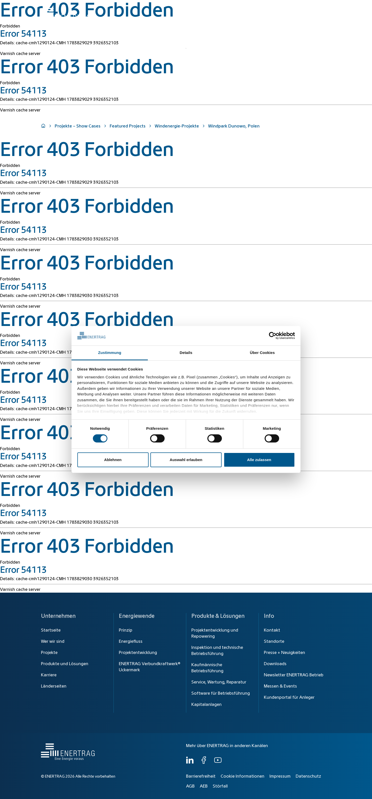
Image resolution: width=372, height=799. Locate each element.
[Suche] (204, 7)
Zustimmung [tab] (109, 352)
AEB (204, 786)
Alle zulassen (259, 460)
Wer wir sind (314, 18)
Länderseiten (53, 686)
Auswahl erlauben (186, 460)
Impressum (280, 776)
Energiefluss (130, 641)
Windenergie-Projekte (177, 126)
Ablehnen (112, 460)
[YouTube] (218, 763)
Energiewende (214, 18)
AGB (190, 786)
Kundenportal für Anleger (289, 697)
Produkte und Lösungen (64, 664)
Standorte (274, 641)
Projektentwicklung (138, 653)
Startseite (51, 630)
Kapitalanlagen (206, 705)
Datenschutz (308, 776)
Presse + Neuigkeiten (284, 653)
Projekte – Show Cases (78, 126)
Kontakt (272, 630)
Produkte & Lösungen (254, 18)
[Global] (306, 7)
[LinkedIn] (190, 763)
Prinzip (125, 630)
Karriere (48, 675)
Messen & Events (280, 686)
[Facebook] (204, 763)
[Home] (67, 14)
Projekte (49, 653)
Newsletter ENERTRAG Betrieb (293, 675)
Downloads (275, 664)
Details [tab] (186, 352)
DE (326, 7)
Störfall (220, 786)
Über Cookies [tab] (262, 352)
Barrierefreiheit (201, 776)
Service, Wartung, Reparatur (218, 682)
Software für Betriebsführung (220, 693)
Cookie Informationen (242, 776)
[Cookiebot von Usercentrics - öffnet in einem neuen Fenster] (272, 335)
